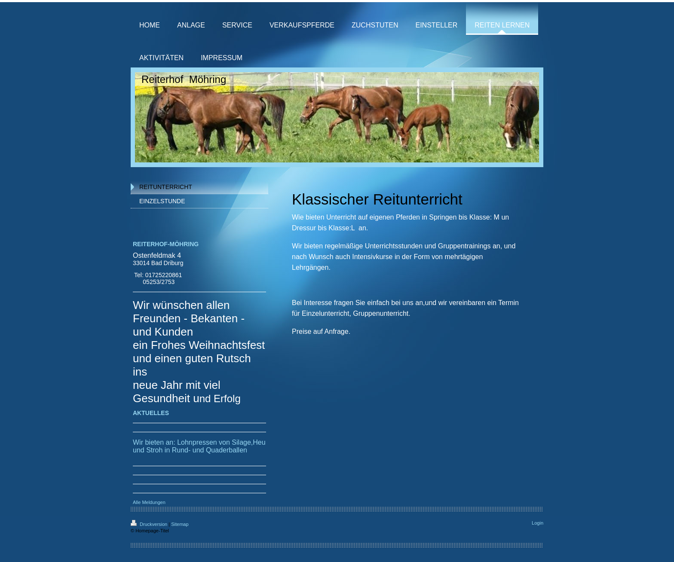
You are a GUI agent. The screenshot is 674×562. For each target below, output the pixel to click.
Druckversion (149, 524)
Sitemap (179, 524)
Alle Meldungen (149, 502)
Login (537, 522)
